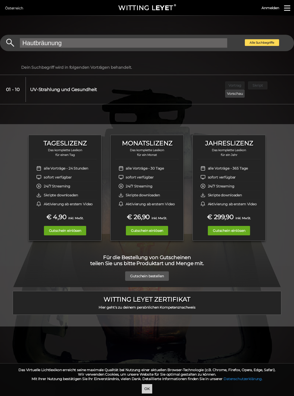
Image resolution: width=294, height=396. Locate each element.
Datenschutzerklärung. (242, 379)
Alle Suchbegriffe (262, 42)
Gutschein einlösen (64, 222)
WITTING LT (147, 8)
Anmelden (270, 8)
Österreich (14, 8)
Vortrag (234, 85)
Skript (258, 85)
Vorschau (281, 85)
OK (147, 389)
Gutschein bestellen (147, 268)
